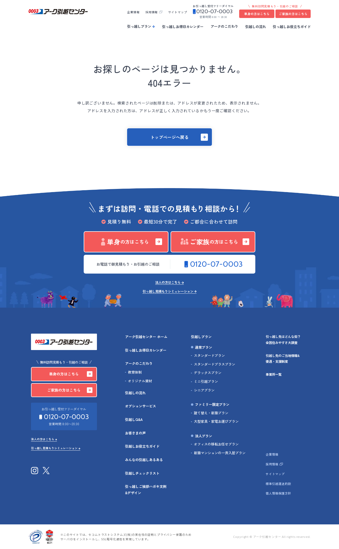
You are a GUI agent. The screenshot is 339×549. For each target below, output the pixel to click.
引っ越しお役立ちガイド (292, 26)
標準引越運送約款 (278, 484)
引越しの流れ (255, 26)
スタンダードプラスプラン (214, 364)
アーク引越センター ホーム (146, 336)
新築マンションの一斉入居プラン (220, 453)
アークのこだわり (224, 26)
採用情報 (151, 12)
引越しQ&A (134, 419)
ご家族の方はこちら (293, 14)
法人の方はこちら (168, 283)
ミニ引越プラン (206, 381)
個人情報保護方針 (278, 493)
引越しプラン (201, 336)
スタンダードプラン (209, 355)
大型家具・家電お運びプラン (216, 421)
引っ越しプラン (139, 26)
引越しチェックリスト (142, 473)
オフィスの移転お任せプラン (216, 444)
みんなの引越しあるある (144, 459)
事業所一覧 (274, 374)
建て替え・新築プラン (211, 413)
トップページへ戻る (169, 137)
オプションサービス (140, 406)
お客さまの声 (135, 432)
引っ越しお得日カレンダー (182, 26)
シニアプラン (204, 390)
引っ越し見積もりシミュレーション (167, 292)
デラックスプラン (207, 372)
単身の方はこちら (257, 14)
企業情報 (133, 12)
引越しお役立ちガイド (142, 446)
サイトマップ (177, 12)
